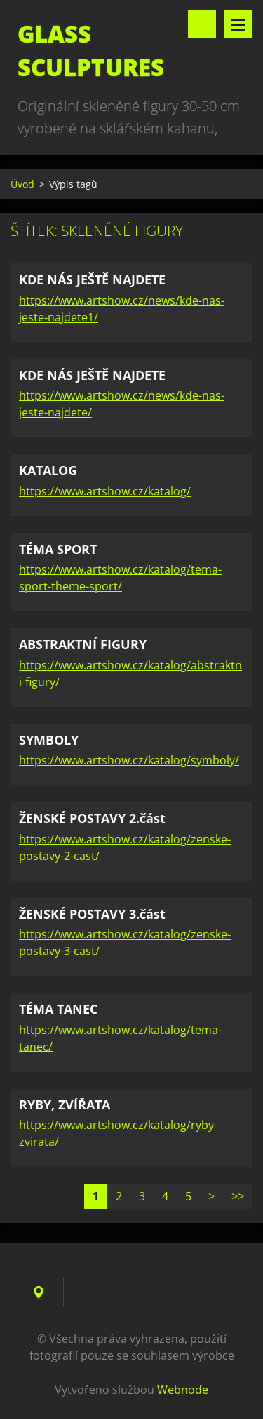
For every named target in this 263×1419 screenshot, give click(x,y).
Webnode (182, 1389)
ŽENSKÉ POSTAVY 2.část (92, 818)
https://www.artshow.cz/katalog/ (105, 491)
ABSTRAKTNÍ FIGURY (83, 644)
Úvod (22, 184)
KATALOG (48, 470)
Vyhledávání (202, 24)
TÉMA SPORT (58, 549)
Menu (238, 24)
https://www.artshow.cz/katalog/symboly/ (129, 760)
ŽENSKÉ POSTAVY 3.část (92, 913)
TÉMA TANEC (58, 1008)
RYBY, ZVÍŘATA (64, 1104)
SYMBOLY (49, 740)
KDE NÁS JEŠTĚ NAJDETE (92, 279)
